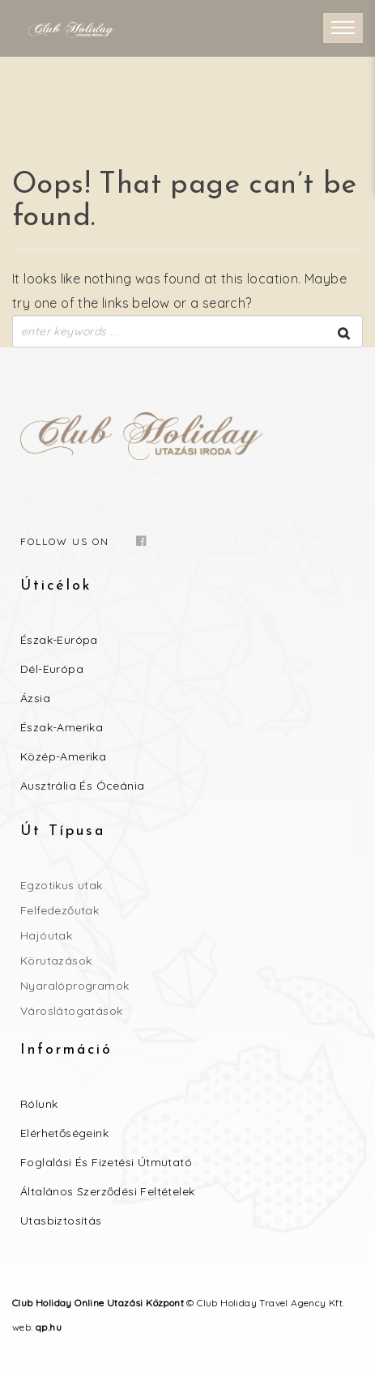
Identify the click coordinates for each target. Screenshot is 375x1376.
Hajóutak (46, 935)
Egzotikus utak (61, 885)
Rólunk (39, 1104)
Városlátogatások (71, 1010)
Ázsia (35, 698)
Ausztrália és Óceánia (82, 785)
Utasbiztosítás (61, 1220)
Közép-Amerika (63, 756)
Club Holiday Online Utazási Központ (98, 1303)
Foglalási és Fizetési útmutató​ (106, 1162)
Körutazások (56, 960)
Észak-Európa (59, 640)
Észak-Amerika (61, 727)
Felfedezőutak (59, 910)
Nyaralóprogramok (74, 985)
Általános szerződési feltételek (107, 1191)
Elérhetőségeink (64, 1133)
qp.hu (49, 1327)
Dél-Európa (51, 669)
